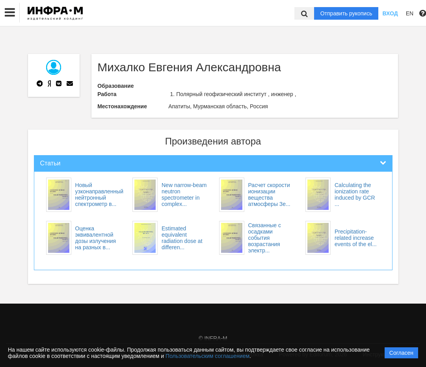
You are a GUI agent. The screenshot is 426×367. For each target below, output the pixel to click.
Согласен (401, 353)
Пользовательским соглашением (207, 356)
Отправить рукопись (346, 13)
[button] (10, 12)
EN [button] (409, 13)
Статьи (50, 163)
